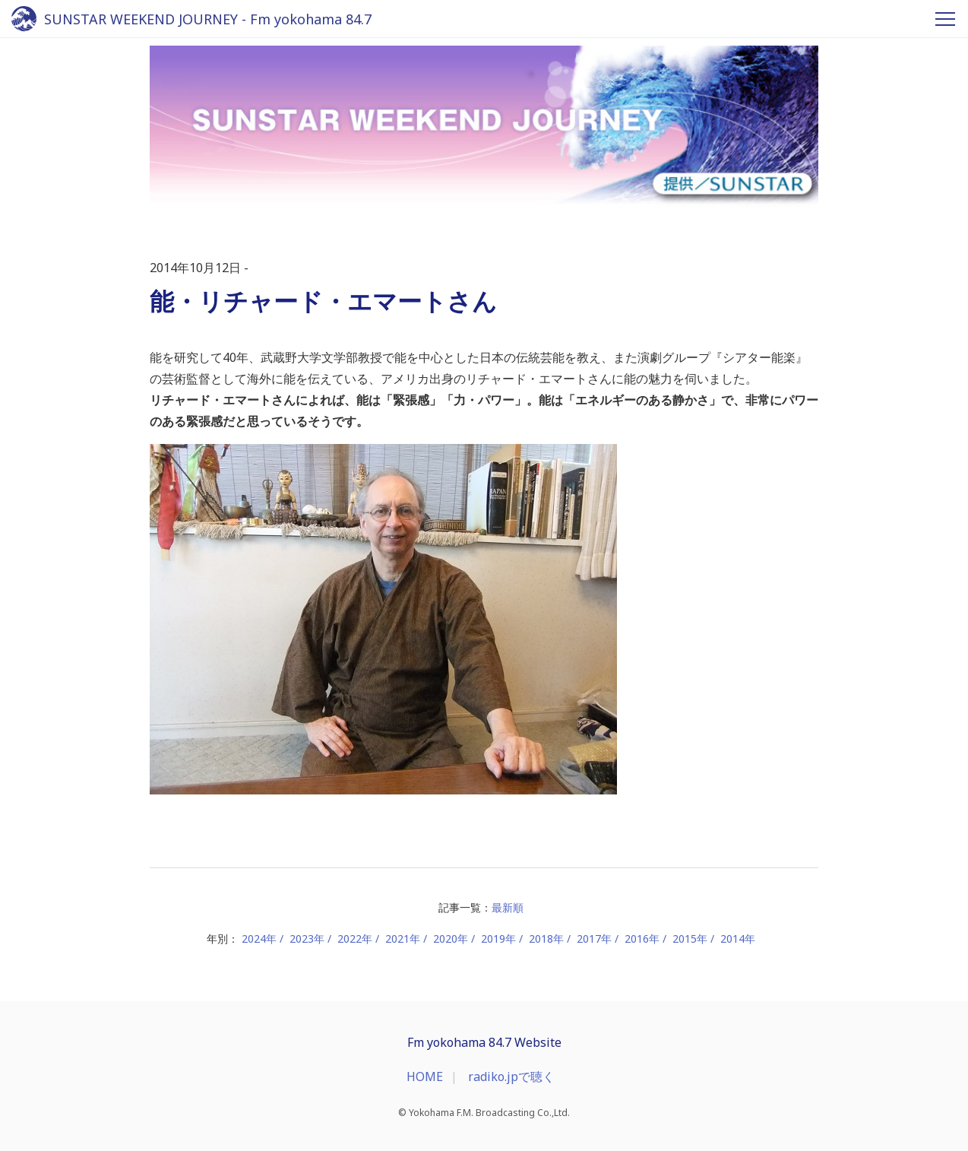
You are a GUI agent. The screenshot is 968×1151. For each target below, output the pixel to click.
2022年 (354, 938)
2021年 (402, 938)
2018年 (546, 938)
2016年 (642, 938)
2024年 (259, 938)
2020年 (450, 938)
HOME (424, 1076)
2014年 (737, 938)
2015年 (689, 938)
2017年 (594, 938)
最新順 (508, 907)
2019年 (498, 938)
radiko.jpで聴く (511, 1076)
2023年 (306, 938)
